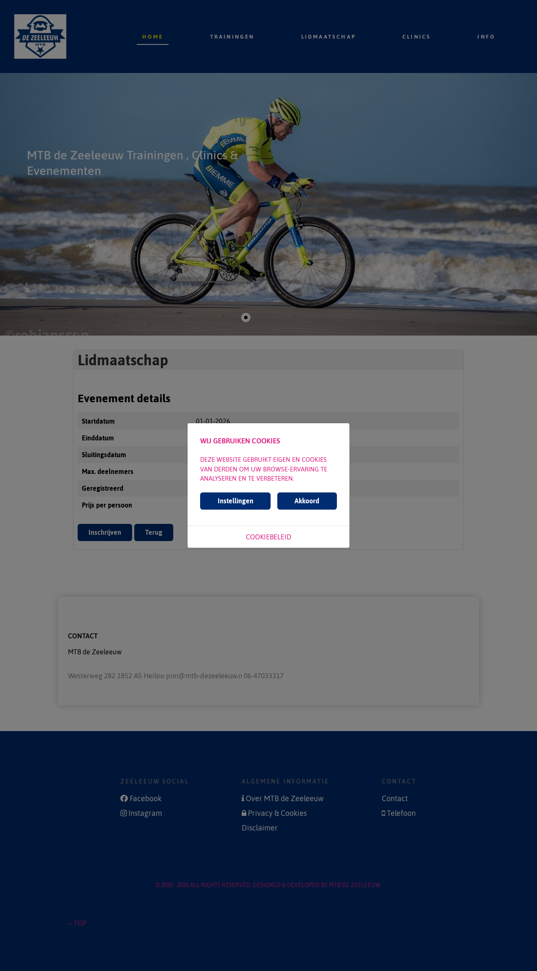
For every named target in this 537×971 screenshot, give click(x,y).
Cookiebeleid (268, 537)
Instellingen (235, 501)
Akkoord (307, 501)
